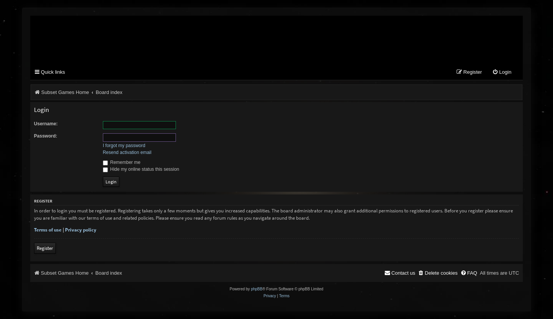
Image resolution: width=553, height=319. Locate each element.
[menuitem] (501, 72)
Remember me (122, 162)
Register (45, 248)
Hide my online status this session (141, 169)
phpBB (256, 289)
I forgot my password (124, 145)
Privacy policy (80, 230)
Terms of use (48, 230)
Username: (46, 123)
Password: (45, 136)
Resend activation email (127, 152)
